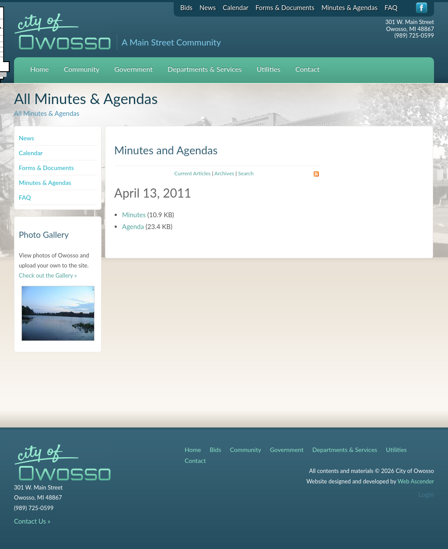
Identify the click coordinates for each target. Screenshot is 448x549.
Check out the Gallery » (48, 275)
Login (426, 494)
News (208, 7)
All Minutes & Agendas (46, 113)
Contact (307, 69)
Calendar (235, 7)
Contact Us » (32, 521)
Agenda (133, 226)
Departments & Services (205, 69)
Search (245, 173)
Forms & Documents (285, 7)
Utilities (268, 69)
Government (133, 69)
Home (39, 69)
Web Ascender (416, 481)
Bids (186, 7)
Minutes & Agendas (350, 7)
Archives (224, 173)
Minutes (134, 215)
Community (82, 69)
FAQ (391, 7)
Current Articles (192, 173)
